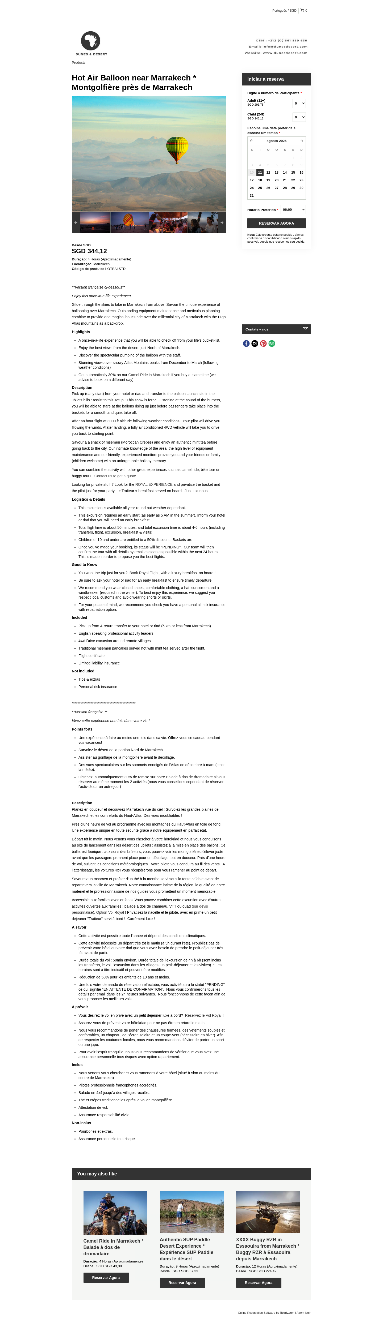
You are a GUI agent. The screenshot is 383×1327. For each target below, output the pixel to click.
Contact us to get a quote (115, 476)
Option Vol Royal (110, 912)
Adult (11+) (263, 102)
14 (285, 172)
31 (251, 195)
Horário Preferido (262, 210)
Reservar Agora (106, 1278)
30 (301, 188)
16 (301, 172)
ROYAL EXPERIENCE (154, 484)
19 (268, 180)
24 (251, 188)
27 (276, 188)
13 (276, 172)
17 (251, 180)
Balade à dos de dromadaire (189, 777)
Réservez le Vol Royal (203, 1015)
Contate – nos (256, 329)
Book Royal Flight (144, 573)
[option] (91, 222)
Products (78, 63)
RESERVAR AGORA (276, 223)
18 (260, 180)
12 (268, 172)
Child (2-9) (263, 116)
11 (260, 172)
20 (276, 180)
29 (293, 188)
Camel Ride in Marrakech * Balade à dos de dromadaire (114, 1247)
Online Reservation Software (256, 1312)
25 (260, 188)
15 (293, 172)
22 (293, 180)
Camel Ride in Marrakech (149, 375)
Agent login (304, 1312)
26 (268, 188)
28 (285, 188)
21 (285, 180)
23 (301, 180)
